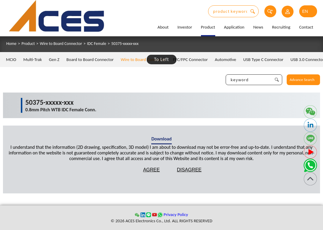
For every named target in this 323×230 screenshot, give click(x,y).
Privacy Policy (175, 214)
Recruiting (281, 27)
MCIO (11, 59)
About (162, 27)
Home (11, 44)
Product (208, 27)
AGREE (151, 169)
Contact (306, 27)
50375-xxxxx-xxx (125, 44)
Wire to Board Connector (61, 44)
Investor (184, 27)
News (258, 27)
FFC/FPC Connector (190, 59)
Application (234, 27)
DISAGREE (189, 169)
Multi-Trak (32, 59)
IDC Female (96, 44)
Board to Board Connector (90, 59)
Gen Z (54, 59)
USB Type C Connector (263, 59)
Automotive (225, 59)
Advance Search (302, 79)
